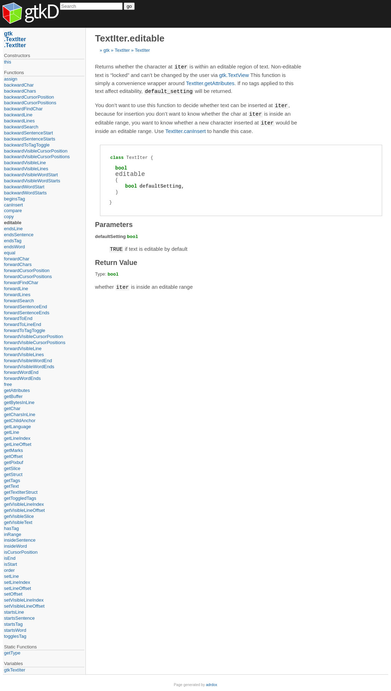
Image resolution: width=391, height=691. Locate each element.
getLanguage (17, 426)
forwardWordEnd (21, 372)
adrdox (211, 685)
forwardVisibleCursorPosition (33, 336)
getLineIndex (17, 438)
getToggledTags (20, 498)
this (7, 62)
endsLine (13, 228)
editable (12, 222)
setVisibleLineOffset (24, 606)
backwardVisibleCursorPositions (36, 156)
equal (9, 252)
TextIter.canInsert (185, 129)
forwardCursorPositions (28, 276)
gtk (107, 50)
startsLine (14, 612)
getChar (12, 408)
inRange (12, 534)
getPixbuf (13, 462)
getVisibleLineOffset (24, 510)
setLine (11, 576)
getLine (11, 432)
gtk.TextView (234, 75)
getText (11, 486)
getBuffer (13, 396)
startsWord (15, 630)
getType (12, 653)
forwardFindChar (21, 282)
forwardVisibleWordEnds (29, 366)
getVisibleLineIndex (24, 504)
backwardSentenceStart (28, 133)
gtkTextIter (14, 670)
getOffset (13, 456)
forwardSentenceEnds (26, 312)
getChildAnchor (19, 420)
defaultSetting (160, 184)
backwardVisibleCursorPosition (35, 151)
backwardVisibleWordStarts (32, 180)
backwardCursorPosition (29, 97)
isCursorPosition (21, 552)
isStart (10, 564)
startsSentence (19, 618)
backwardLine (18, 114)
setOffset (13, 594)
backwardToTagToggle (27, 145)
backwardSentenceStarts (29, 139)
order (9, 570)
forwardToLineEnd (22, 324)
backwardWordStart (24, 186)
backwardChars (20, 91)
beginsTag (14, 198)
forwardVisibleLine (22, 348)
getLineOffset (17, 444)
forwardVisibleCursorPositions (34, 342)
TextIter (122, 50)
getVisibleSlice (19, 516)
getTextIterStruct (21, 492)
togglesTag (15, 636)
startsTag (13, 624)
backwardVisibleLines (26, 168)
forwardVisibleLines (24, 354)
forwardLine (16, 288)
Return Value (116, 260)
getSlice (12, 468)
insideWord (15, 546)
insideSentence (19, 540)
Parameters (114, 223)
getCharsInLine (19, 414)
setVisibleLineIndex (24, 600)
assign (10, 79)
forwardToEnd (18, 318)
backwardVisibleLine (25, 162)
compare (13, 210)
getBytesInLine (19, 402)
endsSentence (18, 234)
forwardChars (18, 264)
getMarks (13, 450)
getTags (12, 480)
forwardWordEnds (22, 378)
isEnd (10, 558)
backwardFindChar (23, 108)
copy (8, 216)
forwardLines (17, 294)
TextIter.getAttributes (210, 83)
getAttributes (17, 390)
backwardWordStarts (25, 192)
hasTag (11, 528)
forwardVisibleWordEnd (28, 360)
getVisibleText (18, 522)
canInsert (13, 205)
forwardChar (16, 258)
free (8, 384)
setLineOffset (17, 588)
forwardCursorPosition (27, 270)
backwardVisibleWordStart (31, 174)
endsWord (14, 246)
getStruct (13, 474)
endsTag (12, 240)
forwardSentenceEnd (25, 306)
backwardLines (19, 120)
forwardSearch (19, 300)
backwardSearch (21, 126)
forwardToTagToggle (24, 330)
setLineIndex (17, 582)
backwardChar (19, 85)
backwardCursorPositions (30, 102)
